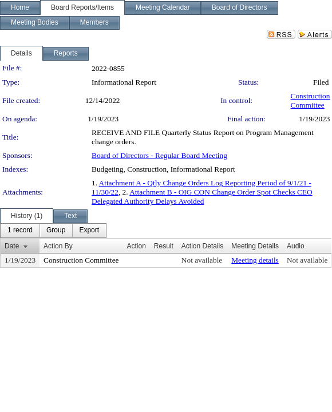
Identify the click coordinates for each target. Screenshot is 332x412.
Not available (201, 260)
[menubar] (53, 230)
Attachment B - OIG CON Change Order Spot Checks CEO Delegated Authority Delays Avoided (202, 196)
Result (163, 246)
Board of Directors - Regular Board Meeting (159, 155)
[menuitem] (20, 230)
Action (136, 246)
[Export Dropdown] (89, 230)
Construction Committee (310, 100)
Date (12, 246)
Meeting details (255, 260)
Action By (58, 246)
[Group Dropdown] (55, 230)
